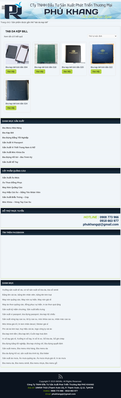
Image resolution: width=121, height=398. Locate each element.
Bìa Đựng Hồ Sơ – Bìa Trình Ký (17, 157)
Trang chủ (5, 22)
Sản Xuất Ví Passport (12, 142)
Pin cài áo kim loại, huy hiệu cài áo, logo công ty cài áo (27, 329)
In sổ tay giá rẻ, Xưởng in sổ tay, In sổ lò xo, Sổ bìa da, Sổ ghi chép (33, 338)
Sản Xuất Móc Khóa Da (13, 152)
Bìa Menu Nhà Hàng (12, 128)
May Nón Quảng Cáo (12, 187)
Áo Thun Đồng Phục (12, 182)
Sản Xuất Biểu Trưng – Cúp (15, 197)
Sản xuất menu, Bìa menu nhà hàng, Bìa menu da (25, 348)
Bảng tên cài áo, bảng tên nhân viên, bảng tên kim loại (27, 295)
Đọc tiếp (11, 71)
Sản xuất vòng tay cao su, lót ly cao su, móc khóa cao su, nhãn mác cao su (36, 319)
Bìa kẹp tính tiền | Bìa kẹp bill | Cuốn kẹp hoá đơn (24, 334)
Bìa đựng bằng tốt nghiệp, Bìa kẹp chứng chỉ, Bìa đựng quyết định (32, 343)
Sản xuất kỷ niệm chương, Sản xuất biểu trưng (23, 309)
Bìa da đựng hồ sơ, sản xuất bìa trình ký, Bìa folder (25, 353)
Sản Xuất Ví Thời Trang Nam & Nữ (18, 147)
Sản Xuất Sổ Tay (10, 162)
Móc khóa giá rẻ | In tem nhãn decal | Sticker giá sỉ (25, 324)
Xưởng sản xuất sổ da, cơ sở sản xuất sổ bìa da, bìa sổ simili (30, 290)
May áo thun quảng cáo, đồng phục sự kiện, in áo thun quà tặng (31, 304)
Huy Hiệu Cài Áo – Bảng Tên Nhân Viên (21, 192)
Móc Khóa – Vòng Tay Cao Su (16, 202)
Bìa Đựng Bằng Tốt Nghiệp (15, 137)
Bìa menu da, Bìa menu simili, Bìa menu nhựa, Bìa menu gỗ (29, 363)
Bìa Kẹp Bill (8, 133)
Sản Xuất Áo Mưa (10, 177)
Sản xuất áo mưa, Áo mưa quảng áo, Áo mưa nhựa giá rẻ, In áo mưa (34, 358)
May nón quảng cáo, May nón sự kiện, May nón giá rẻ (26, 299)
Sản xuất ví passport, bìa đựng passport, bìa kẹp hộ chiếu (28, 314)
